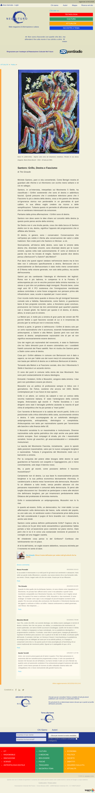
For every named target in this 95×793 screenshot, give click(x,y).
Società (70, 758)
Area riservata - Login (11, 5)
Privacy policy (52, 783)
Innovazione (9, 758)
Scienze (7, 762)
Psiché (42, 762)
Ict (5, 751)
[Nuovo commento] (23, 565)
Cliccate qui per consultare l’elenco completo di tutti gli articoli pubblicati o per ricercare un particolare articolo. (69, 698)
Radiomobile (9, 755)
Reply (18, 581)
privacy (72, 739)
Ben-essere (44, 758)
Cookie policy (43, 783)
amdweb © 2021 (89, 776)
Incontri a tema (46, 768)
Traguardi (44, 765)
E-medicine (44, 755)
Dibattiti (71, 762)
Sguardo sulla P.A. (76, 765)
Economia (71, 751)
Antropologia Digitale (14, 765)
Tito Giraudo (30, 555)
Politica (13, 64)
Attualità (71, 768)
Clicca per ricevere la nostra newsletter (63, 735)
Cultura (43, 751)
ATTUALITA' (5, 64)
